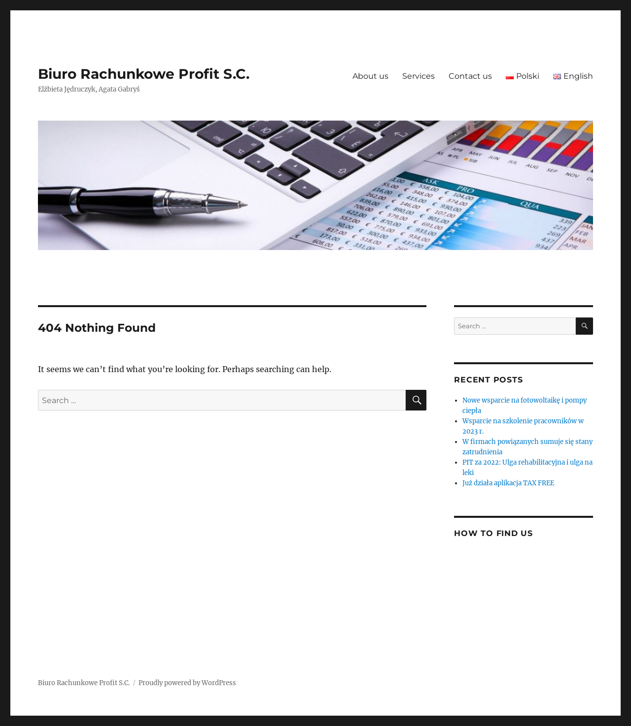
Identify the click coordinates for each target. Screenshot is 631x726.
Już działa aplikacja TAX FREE (508, 483)
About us (370, 76)
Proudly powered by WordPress (187, 683)
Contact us (470, 76)
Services (418, 76)
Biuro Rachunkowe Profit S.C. (143, 73)
